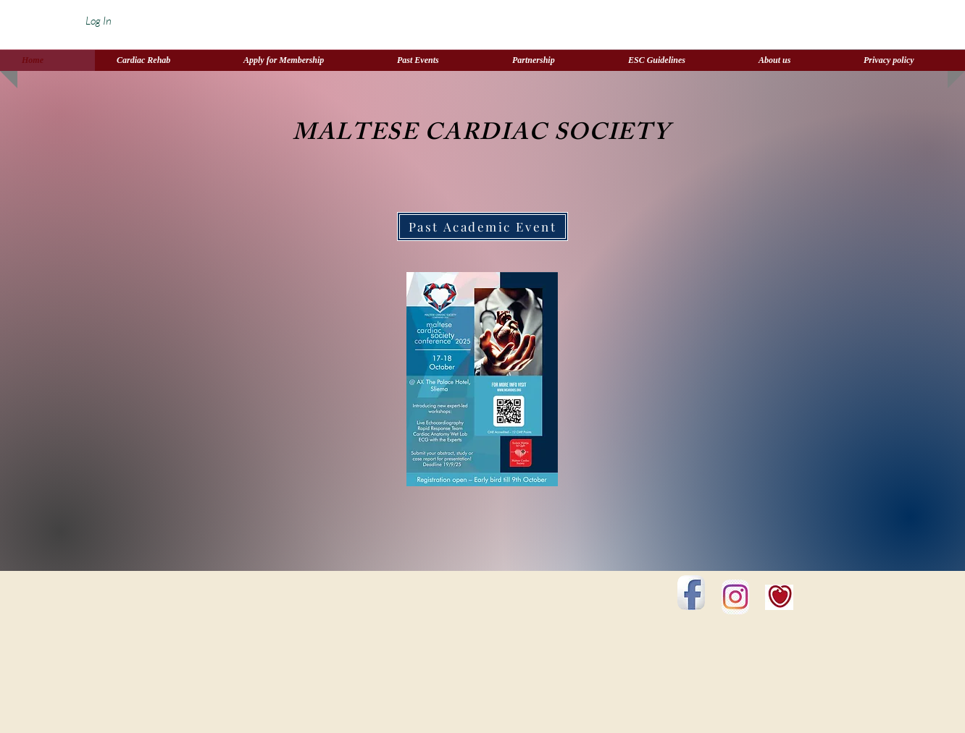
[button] (548, 60)
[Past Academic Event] (482, 226)
